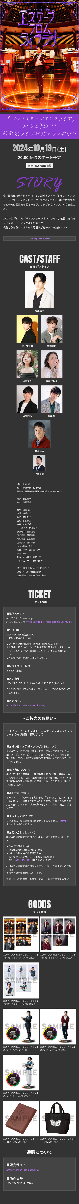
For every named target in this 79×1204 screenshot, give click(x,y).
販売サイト (65, 820)
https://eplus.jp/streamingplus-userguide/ (49, 621)
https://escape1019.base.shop (22, 1169)
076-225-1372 (23, 860)
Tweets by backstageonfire (39, 238)
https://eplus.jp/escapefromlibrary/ (25, 705)
